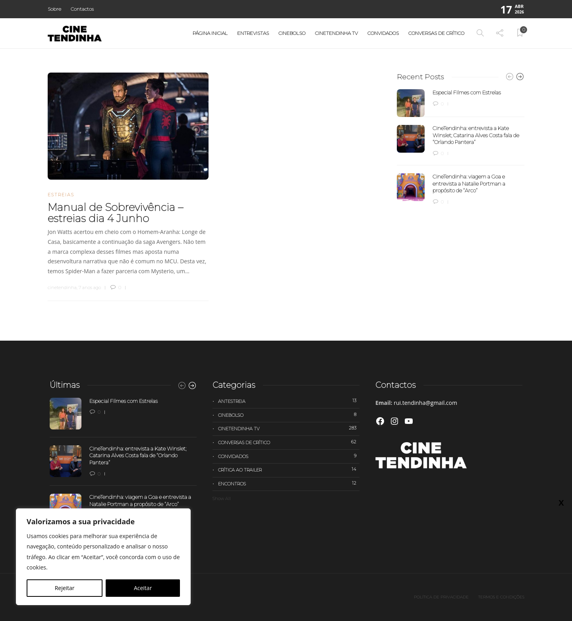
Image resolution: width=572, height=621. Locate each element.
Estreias (61, 194)
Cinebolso (291, 33)
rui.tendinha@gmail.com (425, 402)
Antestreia (288, 401)
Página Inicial (210, 33)
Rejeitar (65, 588)
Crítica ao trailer (288, 469)
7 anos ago (90, 287)
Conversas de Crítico (436, 33)
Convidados (383, 33)
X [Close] (561, 502)
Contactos (82, 9)
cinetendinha (62, 287)
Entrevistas (253, 33)
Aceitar (143, 588)
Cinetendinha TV (336, 33)
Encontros (288, 483)
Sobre (54, 9)
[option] (460, 147)
